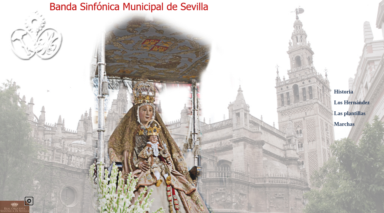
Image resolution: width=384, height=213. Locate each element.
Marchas (344, 124)
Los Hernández (352, 102)
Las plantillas (350, 113)
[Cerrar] (29, 201)
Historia (343, 92)
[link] (14, 207)
